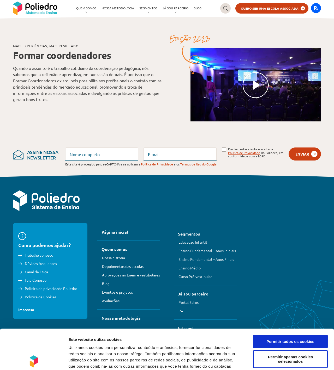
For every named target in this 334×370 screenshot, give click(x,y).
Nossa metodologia (118, 8)
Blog (197, 8)
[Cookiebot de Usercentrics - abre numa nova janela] (34, 360)
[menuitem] (86, 8)
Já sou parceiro (175, 8)
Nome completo (85, 154)
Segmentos (148, 8)
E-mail (153, 154)
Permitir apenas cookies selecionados (290, 319)
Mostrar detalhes (286, 359)
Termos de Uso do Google (198, 164)
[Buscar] (225, 8)
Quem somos (86, 8)
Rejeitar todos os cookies (290, 337)
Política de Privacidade (244, 153)
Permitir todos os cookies (290, 301)
